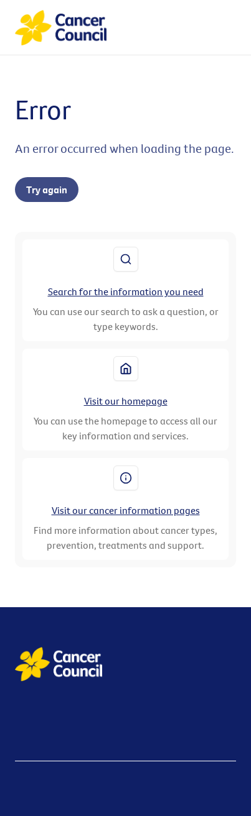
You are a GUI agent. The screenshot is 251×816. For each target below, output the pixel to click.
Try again (46, 189)
